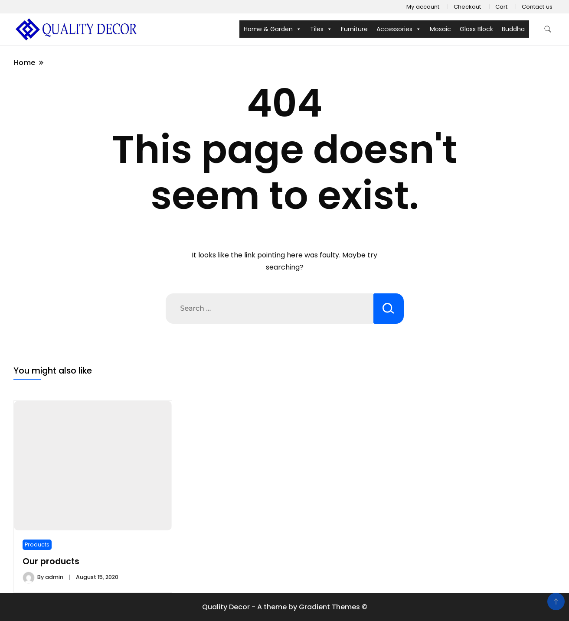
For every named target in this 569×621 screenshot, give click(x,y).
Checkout (467, 7)
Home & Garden (272, 29)
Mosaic (440, 29)
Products (37, 544)
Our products (51, 561)
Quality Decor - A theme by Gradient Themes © (284, 607)
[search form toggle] (548, 29)
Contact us (537, 7)
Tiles (321, 29)
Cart (501, 7)
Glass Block (476, 29)
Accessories (398, 29)
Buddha (513, 29)
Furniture (354, 29)
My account (422, 7)
